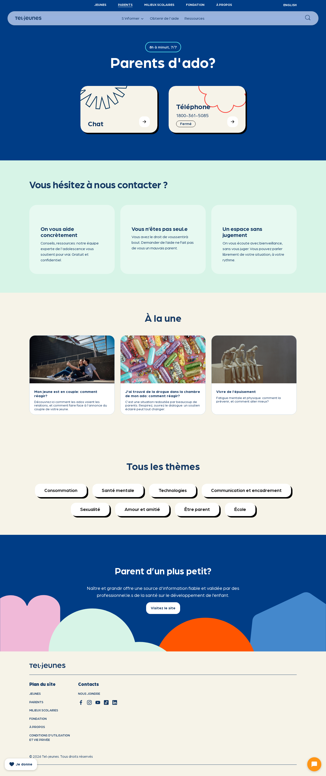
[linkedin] (115, 702)
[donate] (21, 764)
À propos (224, 4)
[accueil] (53, 666)
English (290, 5)
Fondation (195, 4)
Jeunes (100, 4)
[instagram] (89, 702)
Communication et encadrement (246, 490)
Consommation (60, 490)
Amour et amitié (142, 509)
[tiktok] (106, 702)
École (240, 509)
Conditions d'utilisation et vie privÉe (49, 737)
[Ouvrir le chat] (314, 764)
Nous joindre (89, 693)
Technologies (173, 490)
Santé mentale (118, 490)
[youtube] (98, 702)
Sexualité (90, 509)
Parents (125, 4)
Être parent (197, 509)
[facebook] (81, 702)
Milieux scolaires (159, 4)
